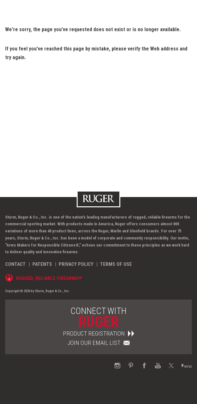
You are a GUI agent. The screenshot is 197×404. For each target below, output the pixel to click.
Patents (42, 264)
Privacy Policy (76, 264)
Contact (15, 264)
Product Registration (98, 333)
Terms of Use (116, 264)
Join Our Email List (98, 342)
